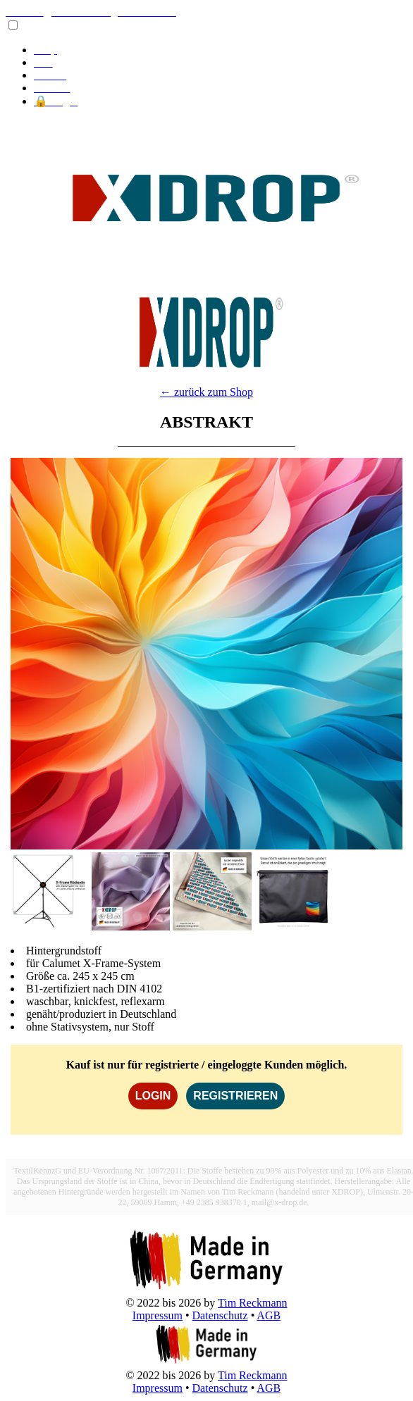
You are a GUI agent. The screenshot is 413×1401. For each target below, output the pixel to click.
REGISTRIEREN (235, 1096)
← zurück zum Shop (206, 392)
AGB (269, 1315)
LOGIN (153, 1096)
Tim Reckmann (253, 1303)
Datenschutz (220, 1315)
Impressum (157, 1315)
